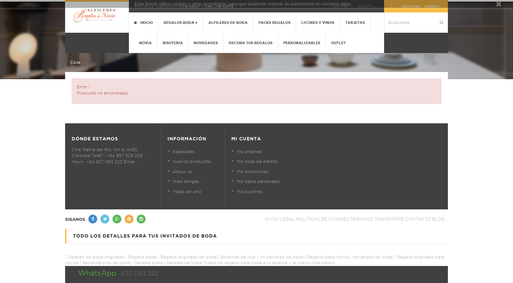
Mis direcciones (252, 171)
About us (182, 171)
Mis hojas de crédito (257, 161)
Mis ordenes (249, 151)
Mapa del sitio (187, 191)
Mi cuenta (246, 138)
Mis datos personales (258, 181)
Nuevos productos (192, 161)
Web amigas (186, 181)
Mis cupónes (249, 191)
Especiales (183, 151)
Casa (75, 62)
